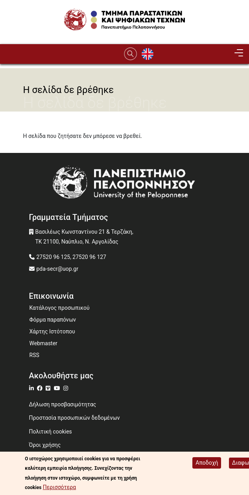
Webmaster (43, 343)
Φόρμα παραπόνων (53, 319)
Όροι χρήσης (45, 445)
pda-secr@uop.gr (57, 269)
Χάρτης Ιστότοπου (52, 331)
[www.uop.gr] (124, 184)
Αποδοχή (207, 464)
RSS (34, 355)
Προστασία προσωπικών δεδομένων (74, 418)
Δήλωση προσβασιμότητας (62, 404)
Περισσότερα (59, 488)
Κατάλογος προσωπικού (60, 308)
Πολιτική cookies (50, 431)
